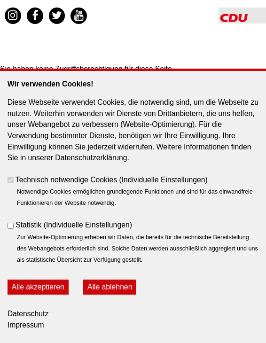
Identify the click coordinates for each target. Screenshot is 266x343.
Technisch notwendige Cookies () (112, 180)
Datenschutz (28, 314)
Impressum (26, 325)
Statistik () (74, 225)
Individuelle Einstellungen (163, 180)
